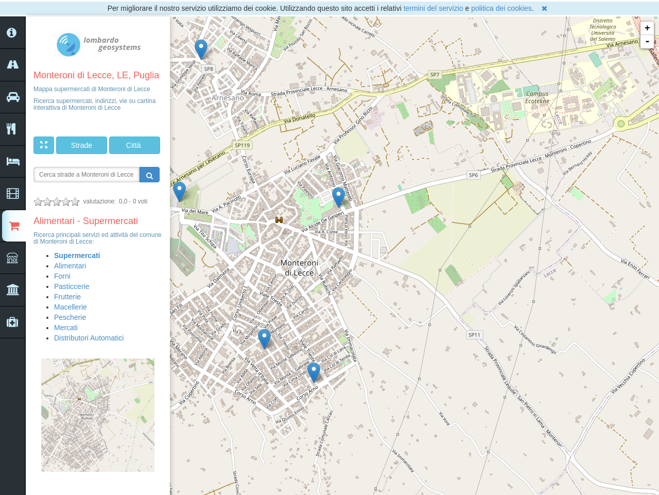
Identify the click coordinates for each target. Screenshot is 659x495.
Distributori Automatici (89, 338)
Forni (62, 276)
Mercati (66, 327)
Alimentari (70, 266)
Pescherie (70, 317)
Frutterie (67, 297)
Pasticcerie (71, 286)
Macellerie (70, 307)
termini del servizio (433, 8)
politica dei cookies (501, 8)
